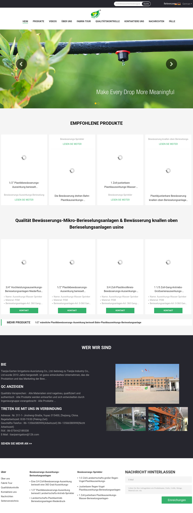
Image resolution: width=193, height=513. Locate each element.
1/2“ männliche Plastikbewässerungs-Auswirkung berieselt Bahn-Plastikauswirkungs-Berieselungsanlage (88, 322)
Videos (53, 21)
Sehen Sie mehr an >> (16, 443)
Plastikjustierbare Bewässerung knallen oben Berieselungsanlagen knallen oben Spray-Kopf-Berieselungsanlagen (168, 198)
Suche (146, 4)
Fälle (172, 21)
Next (171, 64)
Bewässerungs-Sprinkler (72, 139)
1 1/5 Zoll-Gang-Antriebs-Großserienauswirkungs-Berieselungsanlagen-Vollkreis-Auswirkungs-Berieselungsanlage (168, 289)
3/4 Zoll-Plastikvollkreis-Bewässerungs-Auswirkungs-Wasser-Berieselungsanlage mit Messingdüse (120, 289)
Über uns (66, 21)
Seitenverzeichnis (10, 501)
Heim (25, 21)
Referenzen (169, 3)
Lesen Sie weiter (24, 200)
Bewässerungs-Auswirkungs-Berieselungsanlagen (28, 195)
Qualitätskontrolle (108, 21)
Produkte (38, 21)
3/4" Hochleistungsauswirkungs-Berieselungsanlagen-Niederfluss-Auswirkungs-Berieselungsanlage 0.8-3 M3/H (24, 289)
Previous (21, 64)
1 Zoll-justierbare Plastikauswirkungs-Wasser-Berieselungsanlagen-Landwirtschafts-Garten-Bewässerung (120, 185)
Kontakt (24, 310)
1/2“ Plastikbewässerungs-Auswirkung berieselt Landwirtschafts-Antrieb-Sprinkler (24, 185)
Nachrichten (156, 21)
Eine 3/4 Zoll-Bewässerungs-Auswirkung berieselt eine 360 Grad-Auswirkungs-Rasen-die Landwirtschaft (51, 483)
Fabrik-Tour (84, 21)
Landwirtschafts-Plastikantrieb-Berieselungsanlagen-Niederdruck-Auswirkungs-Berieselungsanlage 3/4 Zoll (52, 500)
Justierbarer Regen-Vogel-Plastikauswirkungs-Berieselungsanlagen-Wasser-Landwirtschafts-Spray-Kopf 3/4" (100, 488)
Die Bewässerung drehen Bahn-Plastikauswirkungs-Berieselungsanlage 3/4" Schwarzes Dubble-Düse (72, 198)
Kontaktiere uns (134, 21)
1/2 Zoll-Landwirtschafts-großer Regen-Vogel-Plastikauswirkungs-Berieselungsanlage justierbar (98, 480)
